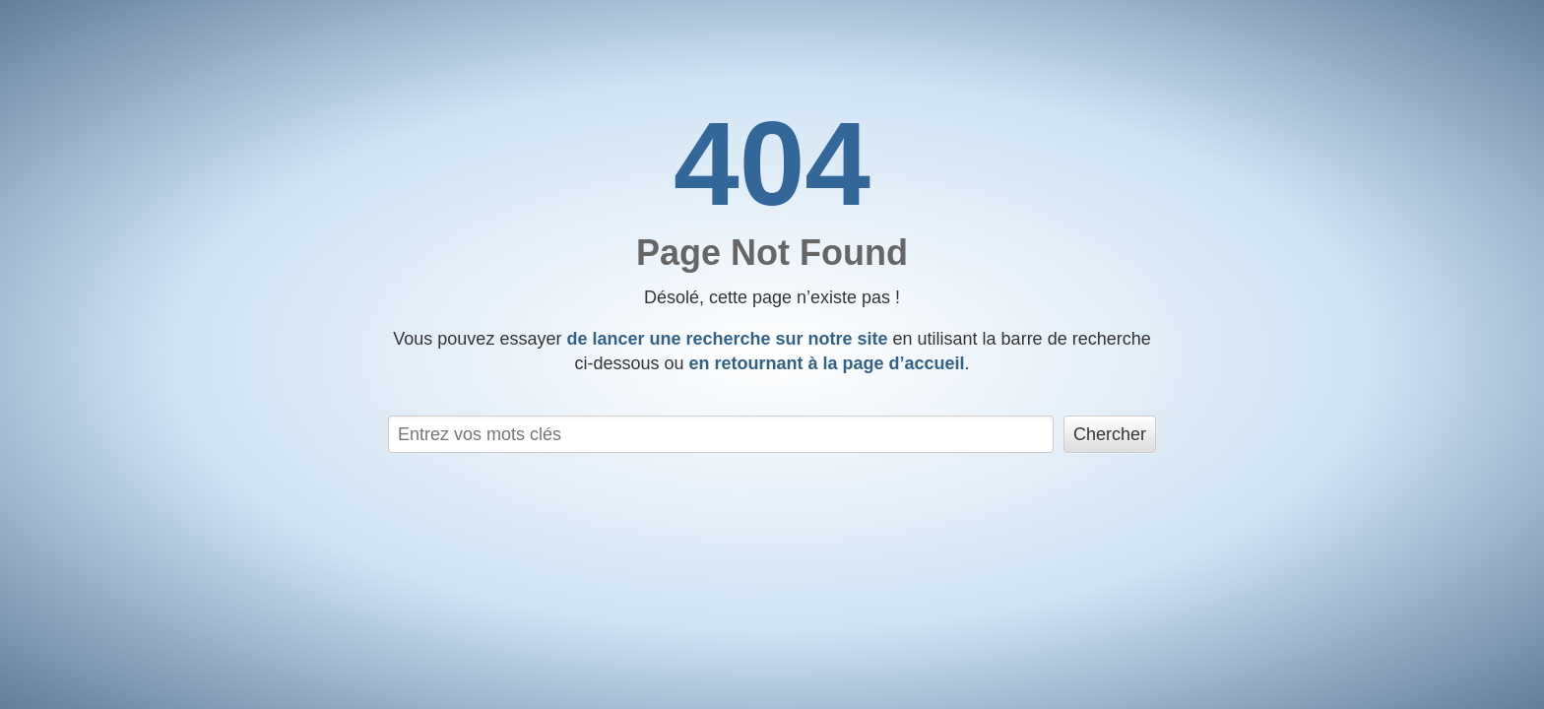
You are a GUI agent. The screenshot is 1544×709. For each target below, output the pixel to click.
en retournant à (826, 363)
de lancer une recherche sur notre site (726, 339)
